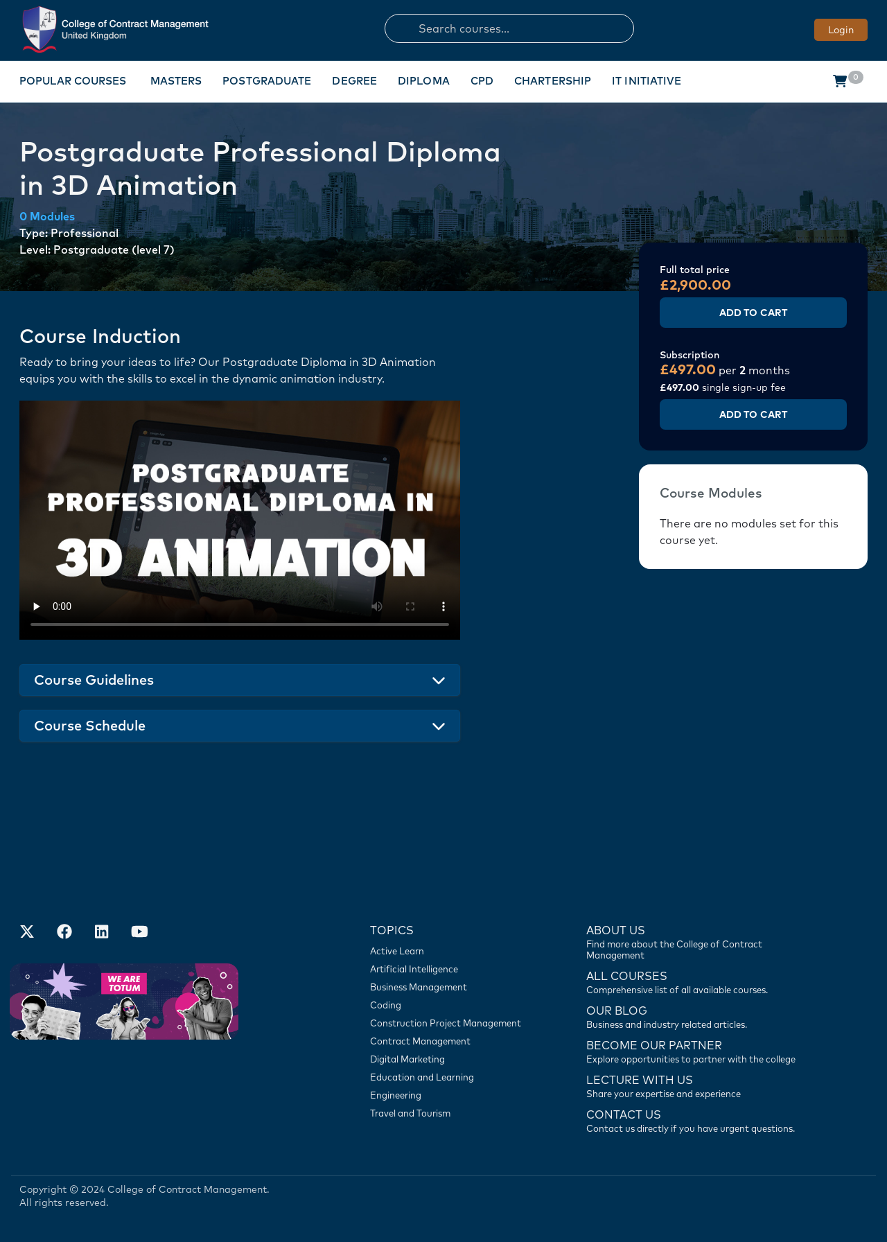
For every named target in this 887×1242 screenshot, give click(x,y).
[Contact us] (695, 1016)
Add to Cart (753, 312)
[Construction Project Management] (449, 1023)
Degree (354, 80)
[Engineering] (449, 1095)
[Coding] (449, 1005)
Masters (176, 80)
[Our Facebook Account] (64, 933)
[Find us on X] (27, 933)
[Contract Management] (449, 1041)
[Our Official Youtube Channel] (139, 933)
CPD (482, 80)
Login (841, 30)
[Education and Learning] (449, 1077)
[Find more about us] (695, 941)
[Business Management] (449, 986)
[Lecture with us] (695, 1085)
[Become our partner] (695, 1051)
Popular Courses (73, 80)
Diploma (424, 80)
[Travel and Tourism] (449, 1113)
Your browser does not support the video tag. (239, 520)
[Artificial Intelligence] (449, 968)
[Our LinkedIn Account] (102, 933)
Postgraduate (266, 80)
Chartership (552, 80)
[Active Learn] (449, 950)
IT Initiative (646, 80)
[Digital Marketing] (449, 1059)
